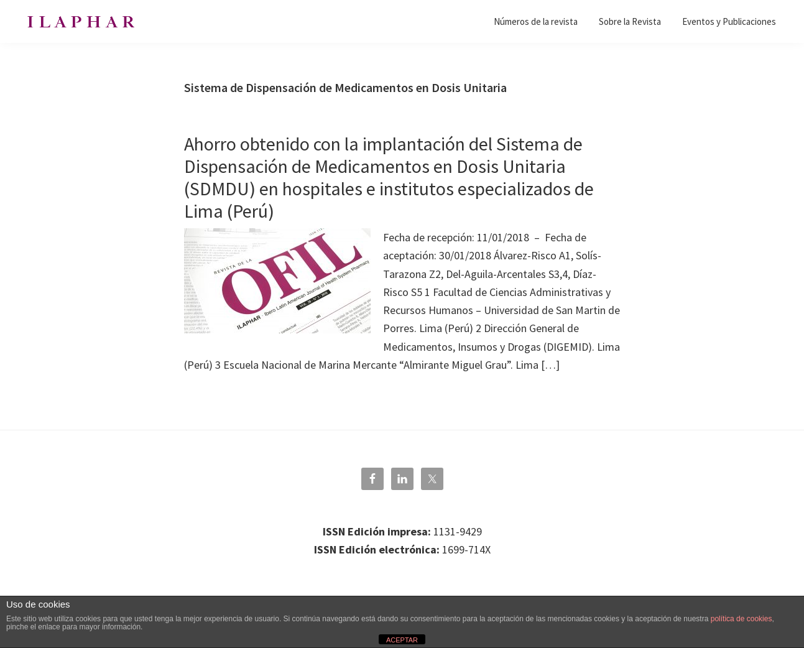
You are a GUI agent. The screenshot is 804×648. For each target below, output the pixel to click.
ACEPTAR (402, 640)
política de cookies (741, 618)
